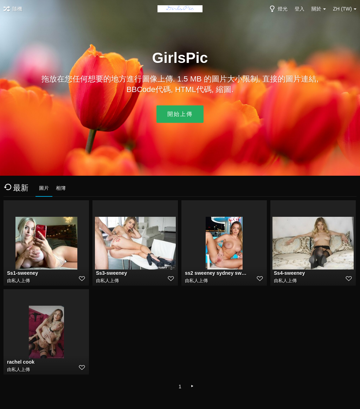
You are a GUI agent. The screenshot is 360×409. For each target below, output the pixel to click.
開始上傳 (180, 114)
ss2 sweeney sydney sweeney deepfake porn (216, 273)
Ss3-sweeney (111, 273)
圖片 (44, 188)
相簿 (61, 188)
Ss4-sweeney (289, 273)
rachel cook (20, 362)
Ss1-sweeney (22, 273)
